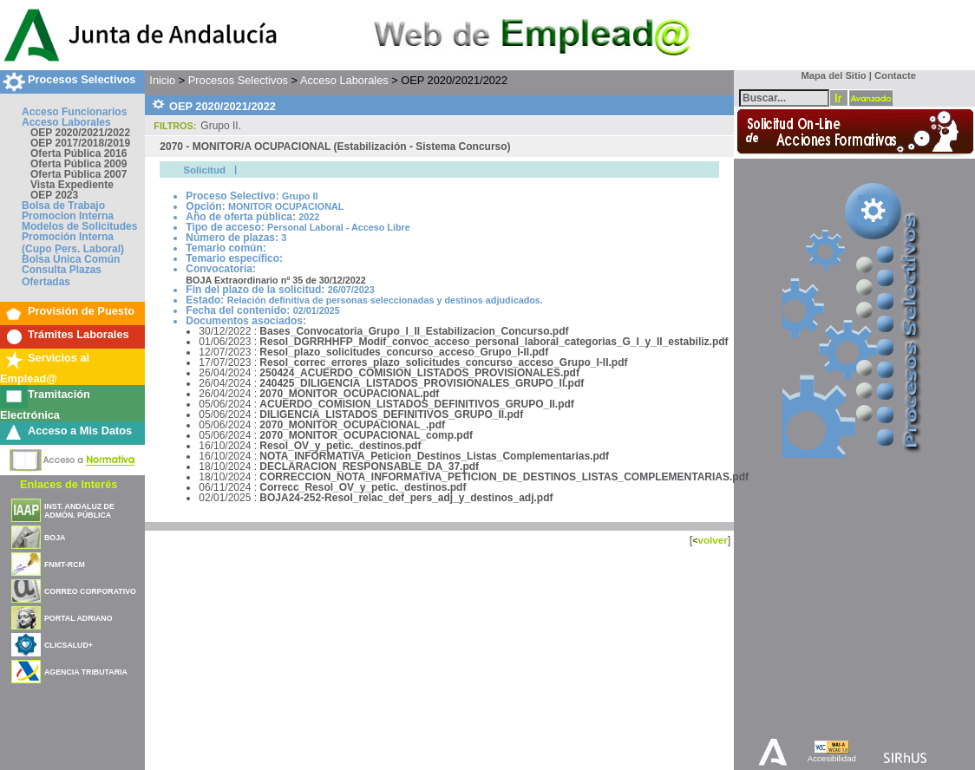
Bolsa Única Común (71, 259)
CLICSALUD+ (68, 645)
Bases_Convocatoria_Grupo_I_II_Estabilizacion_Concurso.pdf (413, 331)
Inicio (162, 80)
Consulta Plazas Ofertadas (61, 276)
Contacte (895, 75)
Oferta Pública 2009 (78, 164)
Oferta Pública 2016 (78, 153)
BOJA (54, 537)
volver (712, 539)
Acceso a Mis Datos (80, 430)
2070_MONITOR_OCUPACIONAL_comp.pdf (366, 435)
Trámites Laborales (78, 334)
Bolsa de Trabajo (63, 205)
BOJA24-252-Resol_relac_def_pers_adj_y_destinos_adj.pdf (406, 498)
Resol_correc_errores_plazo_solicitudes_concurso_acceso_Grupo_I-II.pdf (443, 362)
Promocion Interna (68, 216)
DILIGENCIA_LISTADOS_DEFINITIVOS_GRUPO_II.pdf (391, 414)
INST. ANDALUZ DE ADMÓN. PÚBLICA (79, 510)
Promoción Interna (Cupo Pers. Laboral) (73, 243)
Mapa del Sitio (830, 75)
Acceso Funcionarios (74, 112)
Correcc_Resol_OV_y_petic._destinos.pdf (362, 487)
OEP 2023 (54, 195)
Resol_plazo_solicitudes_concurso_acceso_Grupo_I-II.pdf (403, 352)
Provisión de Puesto (81, 310)
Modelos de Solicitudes (79, 226)
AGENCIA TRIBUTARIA (86, 672)
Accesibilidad (832, 758)
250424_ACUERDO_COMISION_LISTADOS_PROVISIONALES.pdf (419, 373)
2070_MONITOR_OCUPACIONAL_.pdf (352, 425)
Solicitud (204, 170)
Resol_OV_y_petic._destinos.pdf (340, 446)
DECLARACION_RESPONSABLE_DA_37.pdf (369, 466)
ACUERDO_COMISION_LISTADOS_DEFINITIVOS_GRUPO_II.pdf (416, 404)
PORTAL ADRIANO (78, 618)
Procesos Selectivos (81, 79)
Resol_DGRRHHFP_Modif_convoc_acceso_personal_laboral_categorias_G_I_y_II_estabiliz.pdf (493, 342)
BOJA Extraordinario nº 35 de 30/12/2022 (276, 280)
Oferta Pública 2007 (78, 174)
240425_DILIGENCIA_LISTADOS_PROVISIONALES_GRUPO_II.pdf (421, 383)
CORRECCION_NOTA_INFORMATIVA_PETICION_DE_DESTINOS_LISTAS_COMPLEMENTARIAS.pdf (504, 477)
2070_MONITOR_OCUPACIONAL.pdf (349, 394)
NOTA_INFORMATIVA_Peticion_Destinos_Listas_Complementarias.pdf (434, 456)
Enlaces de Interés (68, 484)
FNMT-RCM (64, 564)
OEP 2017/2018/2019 (80, 143)
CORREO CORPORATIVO (90, 591)
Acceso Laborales (66, 122)
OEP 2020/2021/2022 (80, 133)
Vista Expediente (72, 185)
